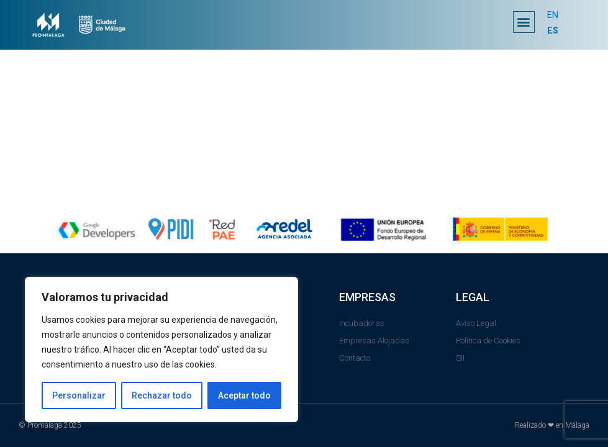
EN (552, 15)
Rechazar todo (162, 395)
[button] (524, 22)
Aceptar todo (244, 395)
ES (553, 30)
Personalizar (79, 395)
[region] (161, 349)
